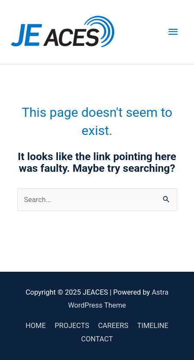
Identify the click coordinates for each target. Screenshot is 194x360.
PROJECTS (71, 325)
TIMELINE (152, 325)
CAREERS (113, 325)
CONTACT (97, 339)
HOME (35, 325)
